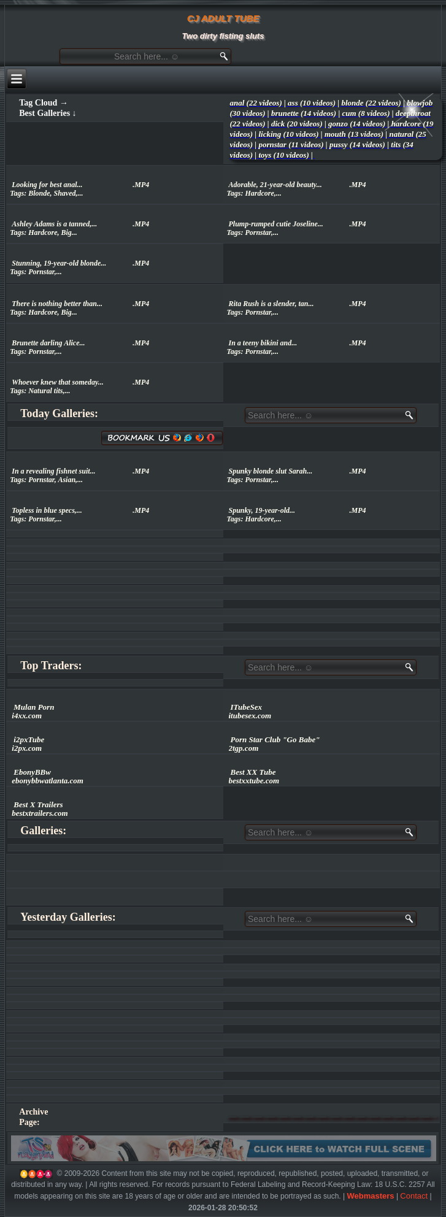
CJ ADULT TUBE (223, 18)
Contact (414, 1195)
